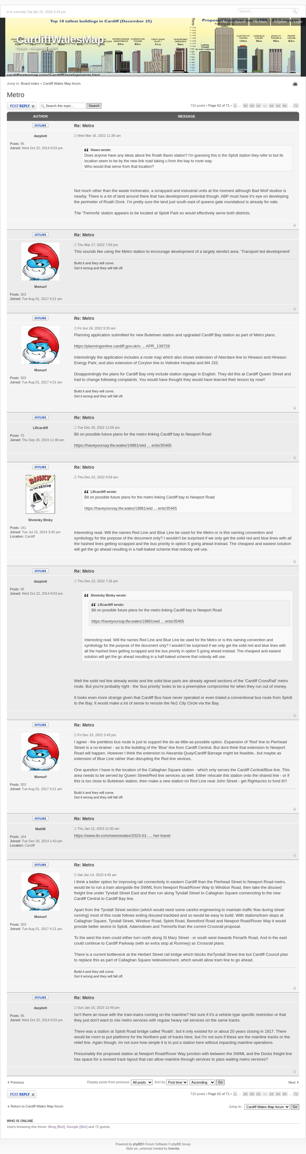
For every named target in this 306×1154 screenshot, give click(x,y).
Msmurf (40, 286)
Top (294, 225)
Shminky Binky (40, 520)
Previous (17, 1082)
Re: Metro (84, 125)
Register (280, 22)
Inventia (173, 1148)
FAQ (224, 22)
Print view (296, 83)
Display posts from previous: (120, 1082)
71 (296, 105)
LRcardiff (40, 428)
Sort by (171, 1082)
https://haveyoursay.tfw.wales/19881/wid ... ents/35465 (122, 445)
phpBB (137, 1144)
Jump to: (235, 1106)
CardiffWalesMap (60, 39)
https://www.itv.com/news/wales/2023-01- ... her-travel (122, 835)
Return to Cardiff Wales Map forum (37, 1106)
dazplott (40, 136)
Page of (219, 105)
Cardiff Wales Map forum (62, 83)
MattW (40, 829)
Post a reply (22, 106)
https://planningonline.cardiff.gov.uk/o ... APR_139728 (122, 346)
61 (258, 105)
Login (298, 22)
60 (252, 105)
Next (291, 1082)
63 (271, 105)
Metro (15, 95)
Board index (30, 83)
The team (260, 22)
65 (284, 105)
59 (245, 105)
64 (278, 105)
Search (239, 22)
